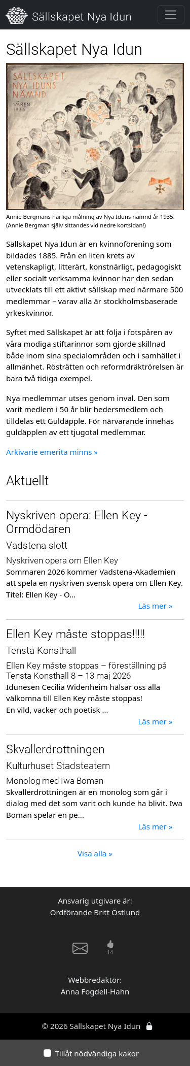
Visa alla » (95, 853)
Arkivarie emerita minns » (52, 452)
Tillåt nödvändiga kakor (97, 1053)
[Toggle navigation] (171, 14)
